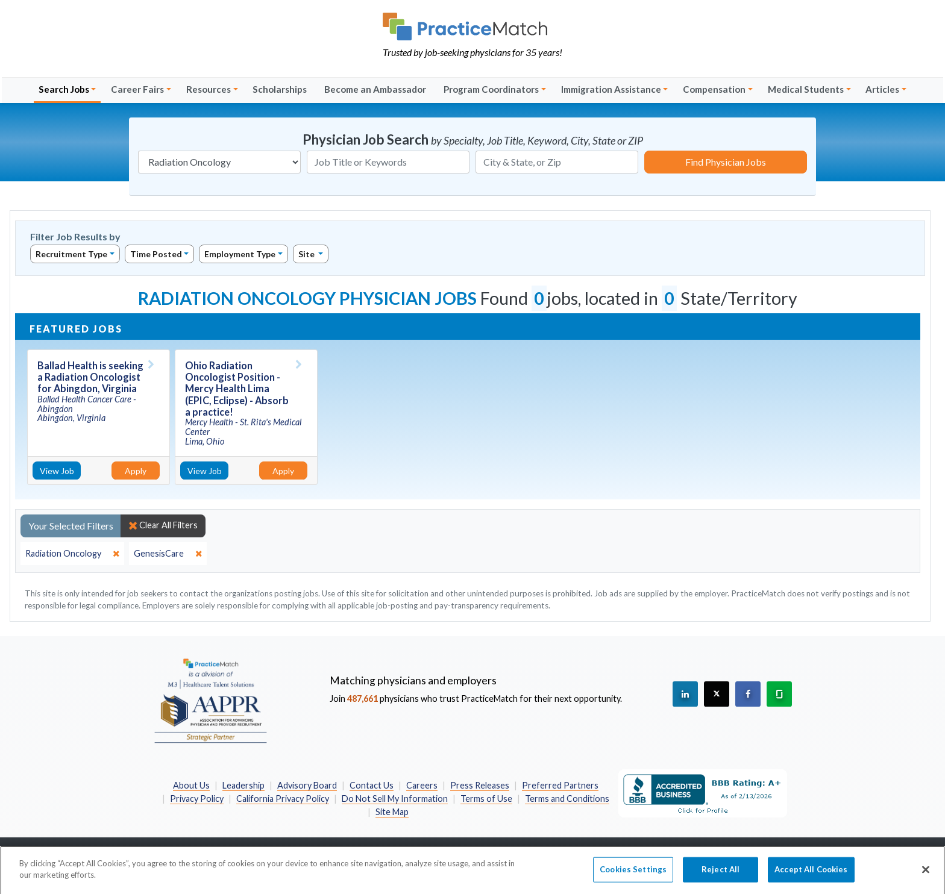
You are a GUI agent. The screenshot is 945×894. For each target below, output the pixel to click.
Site (307, 254)
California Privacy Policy (282, 798)
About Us (191, 785)
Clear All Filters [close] (163, 525)
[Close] (925, 874)
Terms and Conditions (567, 798)
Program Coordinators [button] (491, 89)
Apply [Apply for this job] (135, 471)
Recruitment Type (71, 254)
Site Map (392, 812)
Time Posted (156, 254)
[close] (72, 553)
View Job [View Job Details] (57, 471)
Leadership (243, 785)
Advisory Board (307, 785)
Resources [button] (208, 89)
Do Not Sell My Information (395, 798)
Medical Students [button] (806, 89)
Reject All (720, 874)
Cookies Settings (633, 874)
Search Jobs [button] (64, 89)
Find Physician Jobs (725, 161)
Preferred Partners (560, 785)
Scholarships (280, 89)
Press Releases (479, 785)
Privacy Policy (197, 798)
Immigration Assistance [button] (611, 89)
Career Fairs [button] (137, 89)
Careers (422, 785)
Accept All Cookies (810, 874)
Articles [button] (882, 89)
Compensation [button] (714, 89)
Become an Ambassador (375, 89)
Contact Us (372, 785)
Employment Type (239, 254)
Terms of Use (486, 798)
